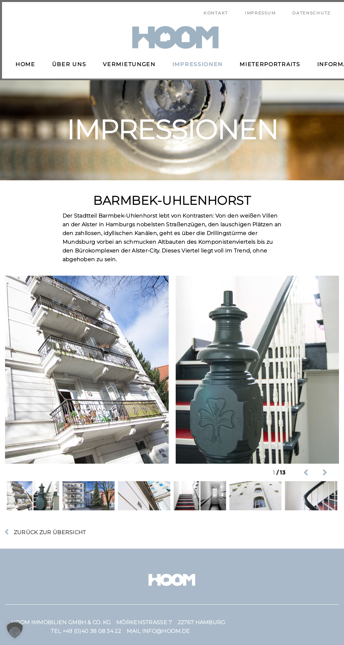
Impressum (260, 10)
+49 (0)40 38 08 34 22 (91, 627)
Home (23, 62)
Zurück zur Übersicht (49, 528)
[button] (15, 630)
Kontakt (216, 10)
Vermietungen (127, 62)
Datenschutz (311, 10)
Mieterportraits (268, 62)
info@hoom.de (166, 627)
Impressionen (195, 62)
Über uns (67, 62)
